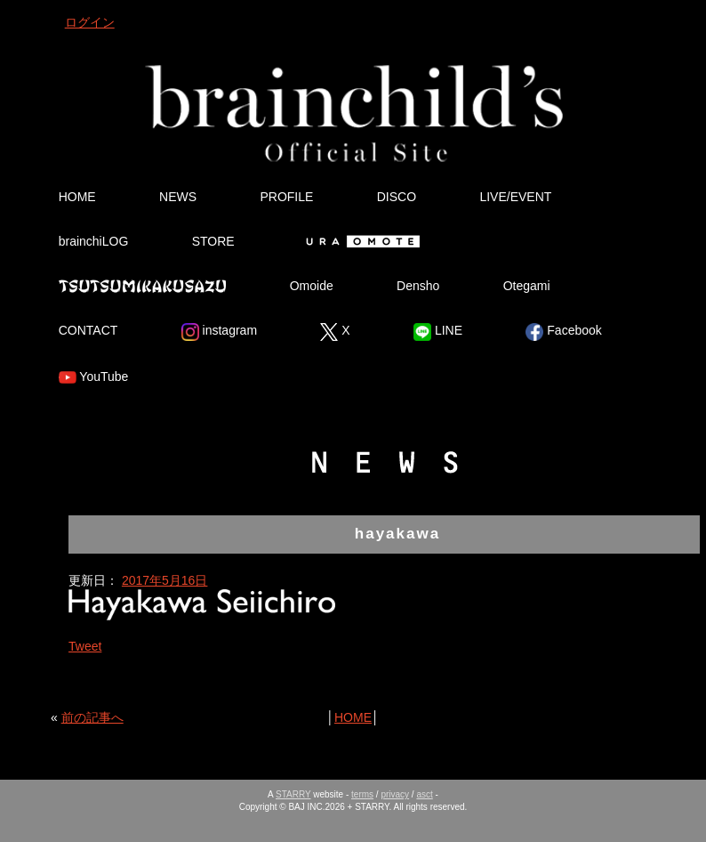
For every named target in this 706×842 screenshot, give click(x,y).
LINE (437, 332)
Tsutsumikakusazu (142, 285)
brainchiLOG (94, 241)
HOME (77, 197)
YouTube (94, 377)
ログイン (90, 22)
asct (424, 794)
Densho (418, 286)
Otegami (526, 286)
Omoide (311, 286)
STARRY (293, 794)
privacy (395, 794)
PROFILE (286, 197)
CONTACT (88, 330)
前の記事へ (92, 717)
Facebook (563, 332)
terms (362, 794)
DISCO (396, 197)
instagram (219, 332)
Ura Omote (359, 241)
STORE (213, 241)
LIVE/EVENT (515, 197)
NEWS (178, 197)
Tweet (84, 646)
